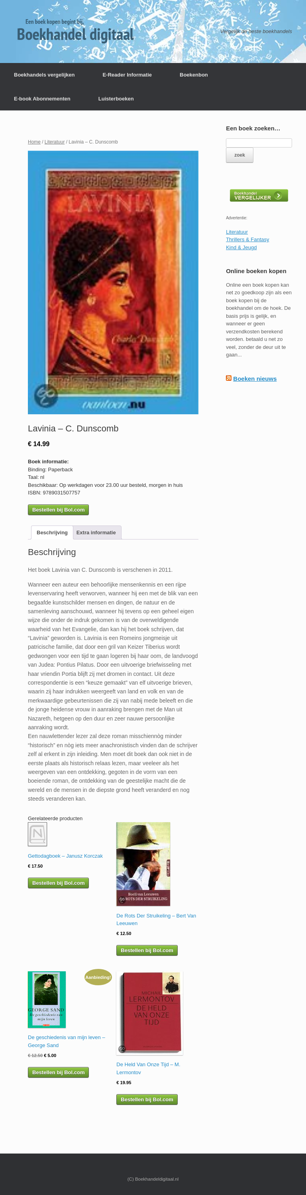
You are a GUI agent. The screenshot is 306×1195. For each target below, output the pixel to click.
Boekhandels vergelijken (44, 75)
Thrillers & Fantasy (247, 239)
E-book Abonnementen (42, 99)
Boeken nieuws (255, 378)
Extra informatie (96, 532)
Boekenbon (194, 75)
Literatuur (55, 142)
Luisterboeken (116, 99)
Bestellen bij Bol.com (58, 510)
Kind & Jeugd (241, 247)
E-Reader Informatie (127, 75)
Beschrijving (52, 532)
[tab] (52, 532)
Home (34, 142)
